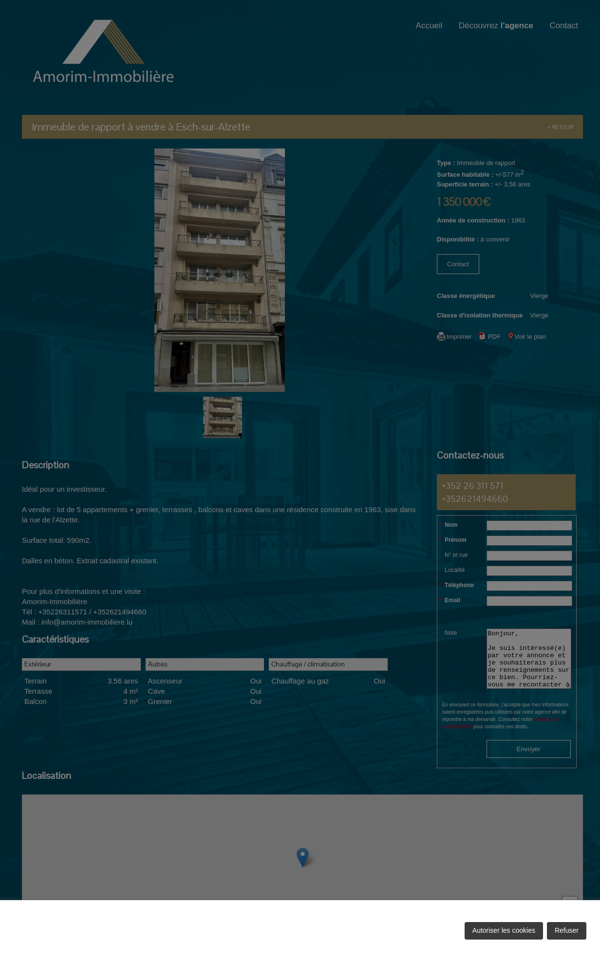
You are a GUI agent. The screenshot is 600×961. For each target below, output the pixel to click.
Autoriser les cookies (503, 930)
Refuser (567, 930)
